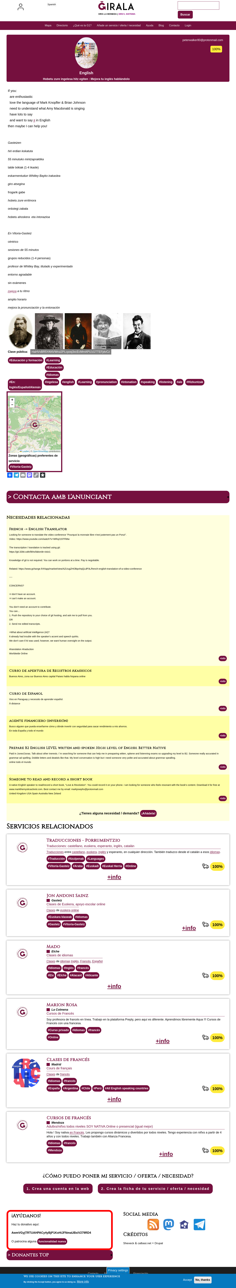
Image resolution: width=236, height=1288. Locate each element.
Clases (51, 912)
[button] (20, 331)
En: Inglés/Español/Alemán (25, 385)
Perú (99, 1092)
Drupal (160, 1248)
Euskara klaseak (60, 919)
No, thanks (202, 1279)
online (76, 912)
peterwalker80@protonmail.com (202, 40)
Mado (54, 950)
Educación (56, 368)
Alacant (77, 978)
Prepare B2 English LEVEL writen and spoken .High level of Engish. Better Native (87, 749)
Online (133, 868)
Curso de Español (26, 695)
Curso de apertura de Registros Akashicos (50, 672)
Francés (86, 964)
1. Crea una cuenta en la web (49, 1194)
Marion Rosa (63, 1008)
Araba (79, 868)
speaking (151, 382)
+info (223, 659)
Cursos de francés (69, 1123)
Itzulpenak (77, 861)
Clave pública (17, 352)
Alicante (93, 978)
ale (184, 382)
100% (217, 868)
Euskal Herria (114, 868)
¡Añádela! (148, 815)
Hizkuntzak (199, 382)
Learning (55, 360)
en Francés (77, 1137)
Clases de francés (69, 1064)
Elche (63, 978)
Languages (97, 861)
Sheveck (129, 1248)
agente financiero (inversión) (38, 722)
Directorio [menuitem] (62, 25)
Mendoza (55, 1155)
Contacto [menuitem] (174, 25)
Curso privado (59, 1034)
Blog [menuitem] (161, 25)
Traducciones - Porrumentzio (85, 842)
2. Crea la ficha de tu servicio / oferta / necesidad (160, 1194)
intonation (132, 382)
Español (98, 964)
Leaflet (24, 452)
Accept (186, 1279)
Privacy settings (118, 1270)
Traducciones (55, 854)
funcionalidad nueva (53, 1246)
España (54, 1092)
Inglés (75, 964)
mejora (12, 291)
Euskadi (94, 868)
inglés (103, 854)
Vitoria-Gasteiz (21, 467)
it (34, 120)
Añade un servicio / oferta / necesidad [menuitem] (119, 25)
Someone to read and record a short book (50, 781)
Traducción (57, 861)
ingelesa (53, 382)
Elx (51, 978)
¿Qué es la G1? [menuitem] (82, 25)
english (70, 382)
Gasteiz (54, 927)
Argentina (72, 1092)
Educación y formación (27, 360)
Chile (87, 1092)
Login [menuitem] (188, 25)
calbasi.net (145, 1248)
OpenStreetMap (40, 452)
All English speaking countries (129, 1092)
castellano (79, 854)
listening (170, 382)
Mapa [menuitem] (48, 25)
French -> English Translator (38, 530)
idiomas (216, 854)
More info (83, 1281)
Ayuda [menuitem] (149, 25)
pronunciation (109, 382)
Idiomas (54, 375)
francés (84, 971)
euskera (93, 854)
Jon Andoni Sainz (69, 898)
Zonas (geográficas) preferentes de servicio (33, 459)
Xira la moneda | (116, 14)
